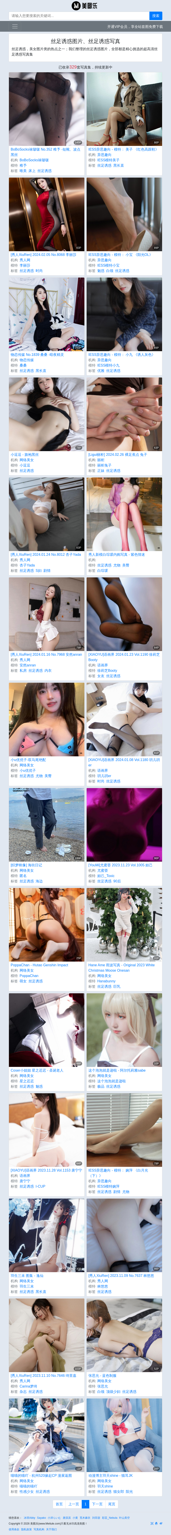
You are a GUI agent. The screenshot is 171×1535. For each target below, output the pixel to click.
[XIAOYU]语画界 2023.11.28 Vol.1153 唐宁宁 (46, 1170)
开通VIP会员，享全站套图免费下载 (135, 27)
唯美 (23, 171)
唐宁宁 (25, 1181)
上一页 (73, 1504)
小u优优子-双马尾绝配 (28, 760)
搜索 (155, 16)
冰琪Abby (29, 1517)
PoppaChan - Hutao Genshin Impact (39, 965)
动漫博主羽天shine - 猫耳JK (110, 1475)
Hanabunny (106, 981)
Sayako (41, 1517)
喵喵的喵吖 (28, 1486)
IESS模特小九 (108, 365)
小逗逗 (25, 465)
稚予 (23, 165)
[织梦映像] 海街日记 (26, 865)
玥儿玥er (104, 776)
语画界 (102, 665)
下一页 (97, 1504)
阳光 (129, 1492)
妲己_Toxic (105, 876)
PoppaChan (29, 976)
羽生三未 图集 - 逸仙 (27, 1276)
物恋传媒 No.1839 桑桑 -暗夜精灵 (37, 355)
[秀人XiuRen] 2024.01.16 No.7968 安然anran (46, 654)
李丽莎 (25, 265)
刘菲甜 (96, 1517)
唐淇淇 (67, 1517)
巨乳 (116, 986)
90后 (117, 881)
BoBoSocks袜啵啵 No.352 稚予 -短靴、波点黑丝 (45, 152)
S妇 (39, 571)
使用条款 (14, 1529)
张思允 (102, 1386)
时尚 (39, 271)
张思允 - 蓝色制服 (102, 1375)
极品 (100, 1086)
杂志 (23, 1392)
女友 (100, 676)
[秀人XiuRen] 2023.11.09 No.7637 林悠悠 (121, 1276)
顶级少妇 (113, 1392)
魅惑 (100, 271)
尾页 (111, 1504)
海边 (39, 881)
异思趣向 (104, 155)
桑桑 (23, 365)
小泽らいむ (54, 1517)
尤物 (116, 565)
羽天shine (105, 1486)
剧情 (47, 571)
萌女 (23, 981)
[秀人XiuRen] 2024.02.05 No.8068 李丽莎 (43, 255)
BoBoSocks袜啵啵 (34, 160)
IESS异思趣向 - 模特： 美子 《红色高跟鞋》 (123, 149)
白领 (109, 271)
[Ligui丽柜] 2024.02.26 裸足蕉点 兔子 (117, 454)
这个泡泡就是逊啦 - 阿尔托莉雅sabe (117, 1070)
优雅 (100, 371)
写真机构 (39, 1529)
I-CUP (40, 1186)
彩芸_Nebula (109, 1517)
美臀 (125, 565)
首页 (59, 1504)
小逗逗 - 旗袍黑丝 (25, 454)
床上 (32, 171)
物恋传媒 (27, 360)
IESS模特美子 (108, 160)
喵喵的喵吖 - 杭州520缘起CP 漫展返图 (41, 1475)
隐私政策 (26, 1529)
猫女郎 (118, 1492)
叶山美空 (124, 1517)
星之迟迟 (27, 1081)
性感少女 (27, 1492)
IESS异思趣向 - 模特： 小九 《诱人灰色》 (121, 355)
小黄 (75, 1517)
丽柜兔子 (104, 465)
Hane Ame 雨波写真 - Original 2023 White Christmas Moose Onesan (121, 967)
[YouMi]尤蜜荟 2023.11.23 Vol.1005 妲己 (120, 865)
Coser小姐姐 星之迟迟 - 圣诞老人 (37, 1070)
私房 (23, 670)
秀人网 (25, 260)
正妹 (100, 471)
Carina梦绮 (28, 1386)
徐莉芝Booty (107, 670)
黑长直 (118, 165)
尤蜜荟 (102, 870)
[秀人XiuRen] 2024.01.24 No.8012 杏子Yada (46, 554)
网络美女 (27, 460)
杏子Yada (27, 565)
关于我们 (51, 1529)
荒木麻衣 (85, 1517)
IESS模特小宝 (108, 265)
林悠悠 (102, 1286)
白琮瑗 (102, 571)
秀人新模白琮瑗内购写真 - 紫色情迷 (116, 554)
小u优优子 (28, 770)
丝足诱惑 (44, 171)
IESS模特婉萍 (108, 1186)
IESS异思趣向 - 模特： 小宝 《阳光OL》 (120, 255)
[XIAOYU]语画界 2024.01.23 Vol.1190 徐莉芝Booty (124, 657)
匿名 (23, 876)
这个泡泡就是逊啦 (111, 1081)
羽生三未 (27, 1286)
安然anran (28, 665)
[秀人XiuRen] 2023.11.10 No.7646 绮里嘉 (43, 1375)
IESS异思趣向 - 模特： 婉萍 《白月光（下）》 (118, 1173)
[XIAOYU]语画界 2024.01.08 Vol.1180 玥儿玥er (124, 762)
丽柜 (100, 460)
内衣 (48, 670)
